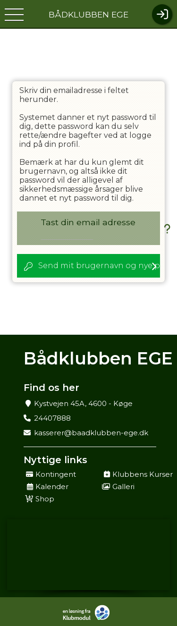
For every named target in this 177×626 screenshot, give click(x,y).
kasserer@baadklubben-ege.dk (91, 432)
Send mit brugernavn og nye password (99, 265)
